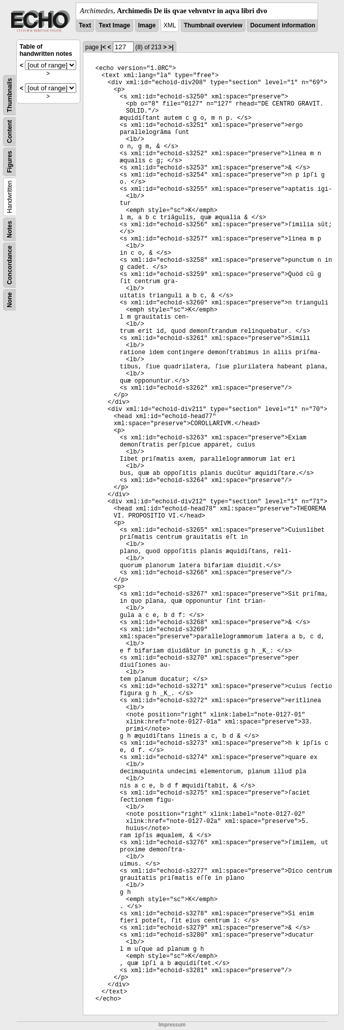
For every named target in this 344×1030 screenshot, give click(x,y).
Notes (9, 229)
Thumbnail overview (213, 25)
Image (147, 25)
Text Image (114, 25)
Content (9, 131)
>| (170, 47)
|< (103, 47)
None (9, 299)
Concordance (9, 265)
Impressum (172, 1024)
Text (85, 25)
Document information (282, 25)
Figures (9, 162)
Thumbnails (9, 95)
